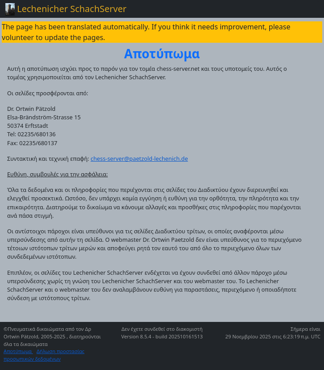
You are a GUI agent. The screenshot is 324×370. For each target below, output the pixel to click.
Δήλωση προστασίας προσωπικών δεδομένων (44, 355)
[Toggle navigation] (306, 9)
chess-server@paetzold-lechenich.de (139, 159)
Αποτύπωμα (18, 351)
